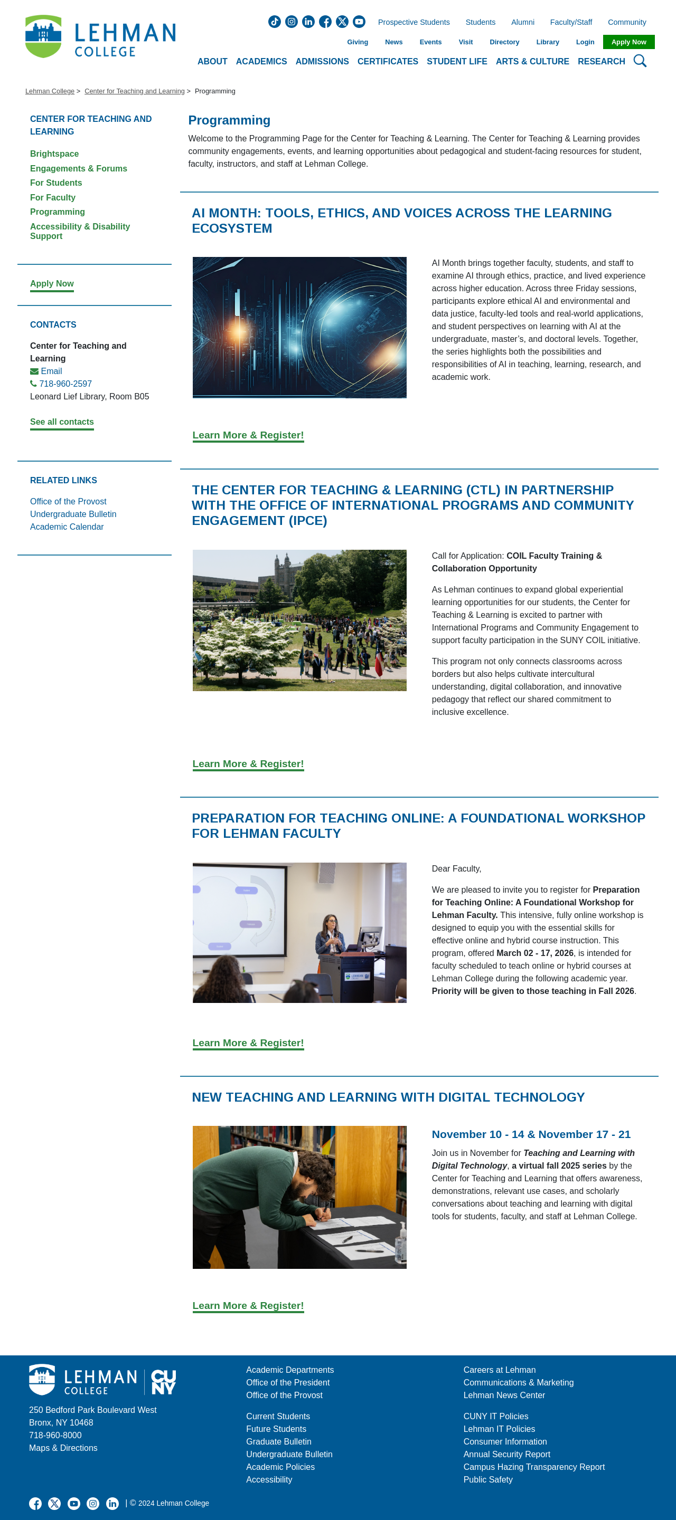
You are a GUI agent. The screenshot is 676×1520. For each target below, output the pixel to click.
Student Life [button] (457, 61)
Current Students (278, 1416)
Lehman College (49, 91)
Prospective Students (411, 23)
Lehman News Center (505, 1395)
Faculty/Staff (571, 23)
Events (431, 42)
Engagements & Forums (78, 168)
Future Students (276, 1429)
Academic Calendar (67, 526)
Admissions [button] (322, 61)
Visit (466, 42)
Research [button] (601, 61)
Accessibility (269, 1479)
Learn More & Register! (248, 435)
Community (630, 23)
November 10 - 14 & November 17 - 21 (531, 1134)
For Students (56, 182)
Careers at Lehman (500, 1369)
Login (585, 42)
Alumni (523, 23)
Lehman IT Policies (500, 1429)
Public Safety (488, 1479)
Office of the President (288, 1382)
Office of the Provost (68, 501)
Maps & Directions (63, 1447)
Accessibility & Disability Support (80, 231)
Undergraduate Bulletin (73, 514)
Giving (357, 42)
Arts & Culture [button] (532, 61)
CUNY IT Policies (496, 1416)
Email (51, 371)
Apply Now (629, 42)
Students (481, 23)
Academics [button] (261, 61)
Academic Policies (280, 1466)
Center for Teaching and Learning (134, 91)
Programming (57, 211)
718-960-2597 (65, 383)
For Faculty (53, 197)
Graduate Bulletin (279, 1441)
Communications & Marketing (519, 1382)
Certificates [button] (388, 61)
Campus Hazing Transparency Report (534, 1466)
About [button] (213, 61)
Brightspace (54, 153)
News (393, 42)
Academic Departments (290, 1369)
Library (548, 42)
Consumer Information (505, 1441)
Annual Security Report (507, 1454)
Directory (504, 42)
